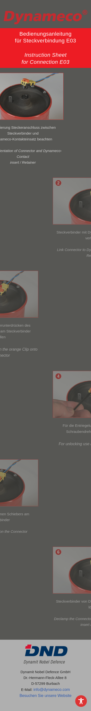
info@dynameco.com (51, 689)
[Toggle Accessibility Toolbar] (81, 701)
